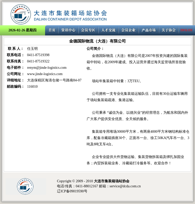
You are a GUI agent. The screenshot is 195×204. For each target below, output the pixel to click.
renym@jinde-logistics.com (47, 68)
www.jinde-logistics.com (45, 74)
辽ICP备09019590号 (72, 191)
